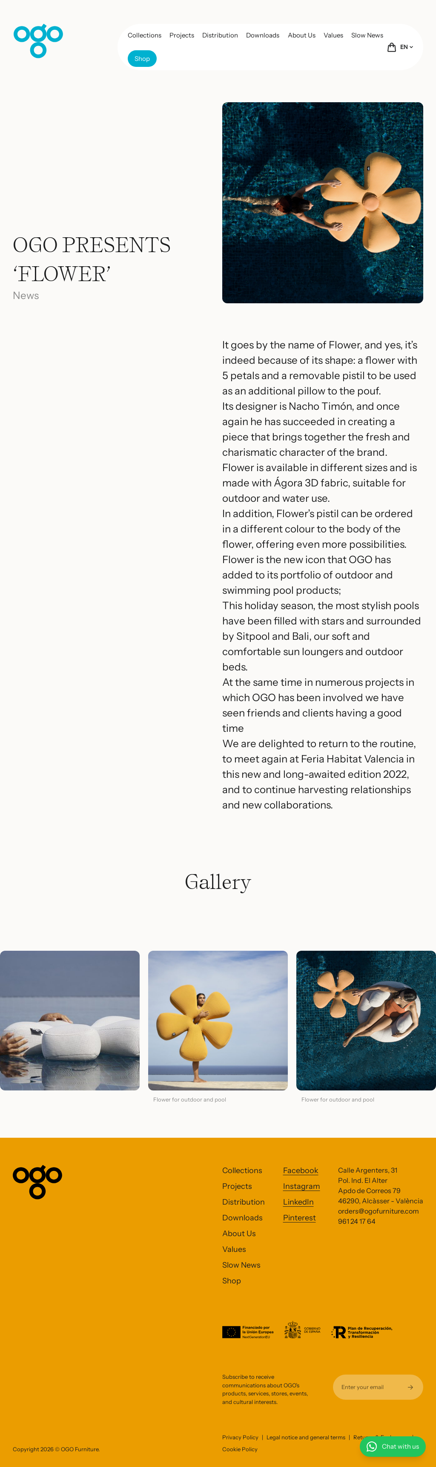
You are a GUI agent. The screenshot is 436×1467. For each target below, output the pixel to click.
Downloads (262, 35)
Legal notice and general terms (306, 1437)
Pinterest (299, 1217)
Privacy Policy (240, 1437)
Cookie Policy (240, 1449)
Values (333, 35)
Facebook (300, 1170)
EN (406, 46)
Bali (300, 636)
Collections (144, 35)
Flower (344, 345)
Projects (181, 35)
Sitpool (254, 636)
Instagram (301, 1186)
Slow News (367, 35)
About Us (302, 35)
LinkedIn (298, 1202)
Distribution (220, 35)
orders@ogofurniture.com (378, 1211)
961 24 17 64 (357, 1221)
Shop (142, 59)
